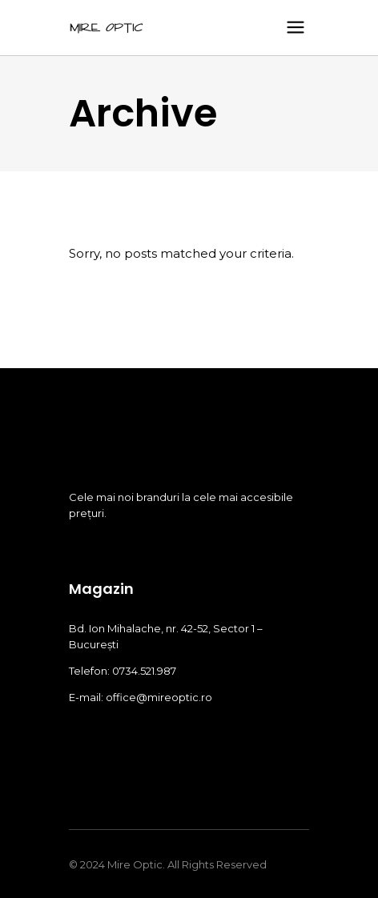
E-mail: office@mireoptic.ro (140, 697)
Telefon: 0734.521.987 (122, 670)
